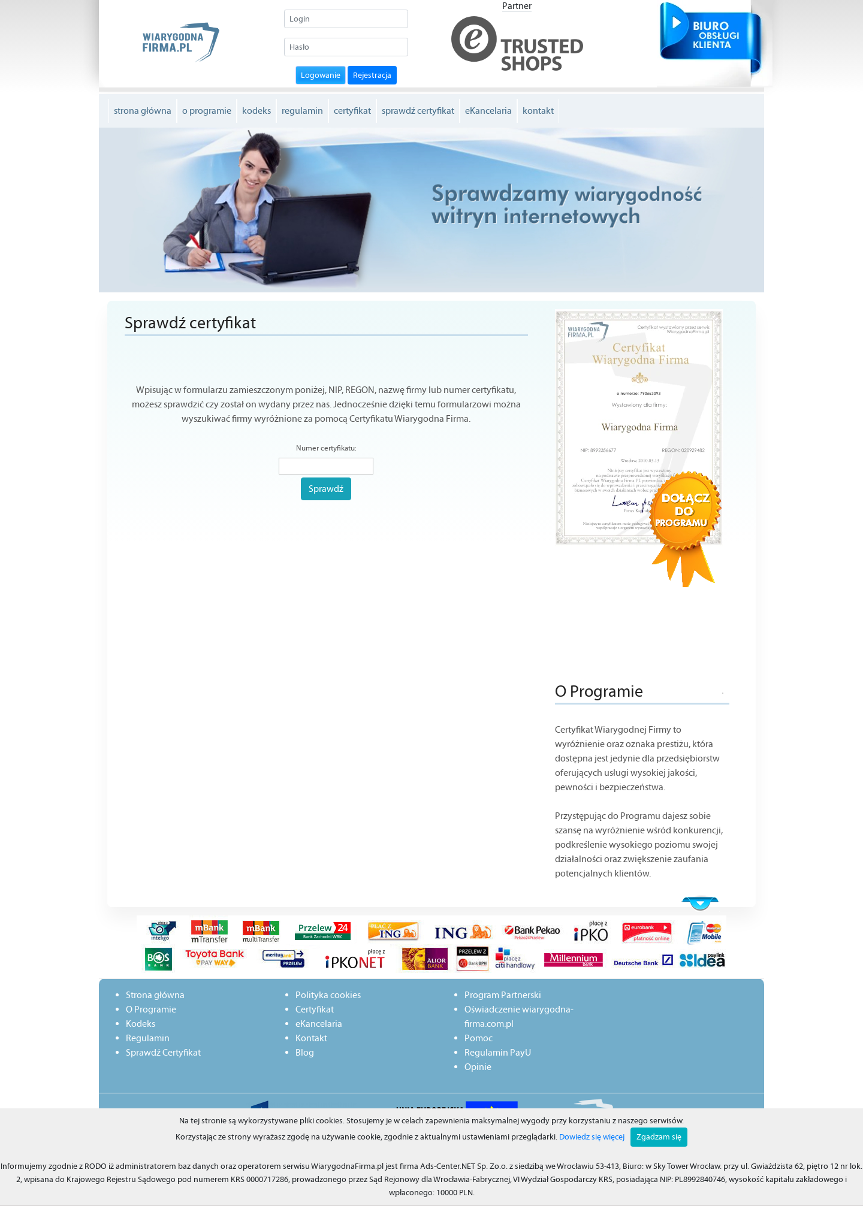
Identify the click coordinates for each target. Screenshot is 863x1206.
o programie (206, 110)
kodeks (256, 110)
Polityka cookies (328, 995)
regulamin (302, 110)
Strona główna (155, 995)
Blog (304, 1052)
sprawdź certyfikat (418, 110)
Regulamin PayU (497, 1052)
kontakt (538, 110)
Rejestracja (372, 75)
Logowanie (320, 75)
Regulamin (148, 1038)
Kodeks (140, 1023)
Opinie (477, 1066)
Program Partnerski (502, 995)
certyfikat (352, 110)
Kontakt (311, 1038)
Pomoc (478, 1038)
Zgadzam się (658, 1137)
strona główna (142, 110)
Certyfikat (314, 1009)
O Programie (151, 1009)
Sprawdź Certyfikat (163, 1052)
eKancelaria (488, 110)
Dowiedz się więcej (591, 1137)
